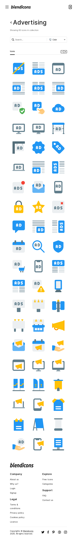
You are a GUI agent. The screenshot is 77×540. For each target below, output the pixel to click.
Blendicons (28, 531)
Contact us (47, 500)
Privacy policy (17, 513)
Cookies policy (17, 517)
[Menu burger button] (7, 7)
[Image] (18, 68)
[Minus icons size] (62, 51)
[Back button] (11, 22)
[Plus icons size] (65, 51)
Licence (14, 522)
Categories (47, 484)
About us (14, 479)
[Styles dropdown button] (57, 40)
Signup (13, 493)
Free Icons (47, 479)
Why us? (14, 484)
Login (12, 488)
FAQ (44, 495)
